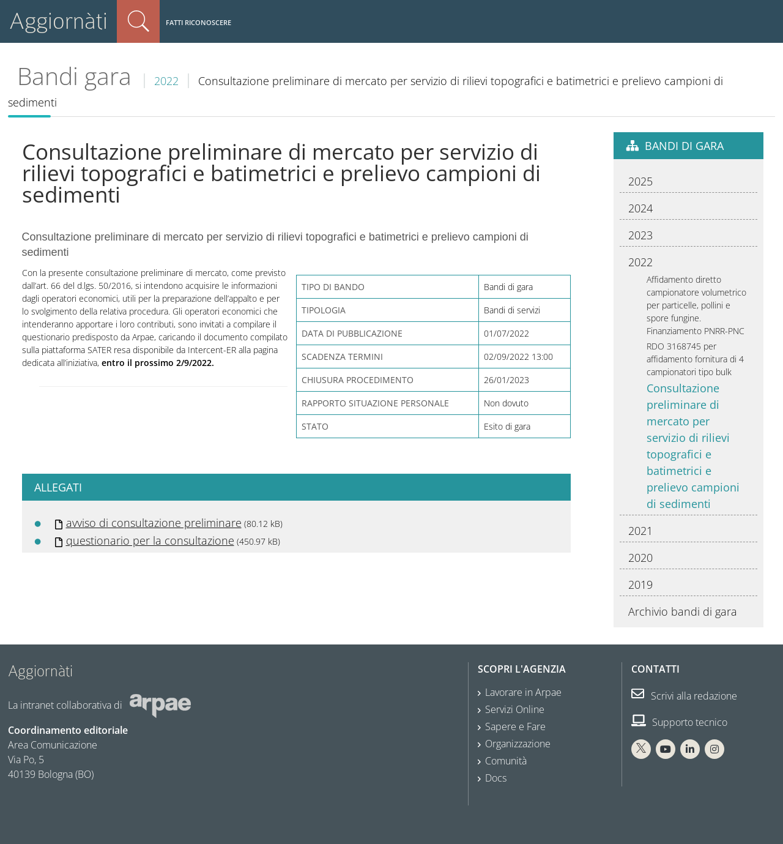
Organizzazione (518, 743)
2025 (640, 181)
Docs (496, 778)
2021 (640, 530)
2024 (640, 208)
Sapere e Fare (515, 726)
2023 (640, 235)
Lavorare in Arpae (523, 692)
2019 (640, 584)
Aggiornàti (58, 21)
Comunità (506, 760)
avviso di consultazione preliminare (154, 522)
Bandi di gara (684, 145)
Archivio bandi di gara (682, 611)
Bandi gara (74, 76)
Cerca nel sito (138, 21)
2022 (166, 80)
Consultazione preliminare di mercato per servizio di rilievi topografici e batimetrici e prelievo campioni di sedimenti (693, 446)
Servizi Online (514, 709)
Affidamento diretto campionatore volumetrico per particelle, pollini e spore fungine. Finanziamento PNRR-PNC (696, 305)
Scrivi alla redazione (684, 696)
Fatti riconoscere (198, 22)
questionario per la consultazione (150, 540)
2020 (640, 557)
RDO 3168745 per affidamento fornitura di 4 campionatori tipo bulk (695, 359)
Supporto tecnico (679, 722)
